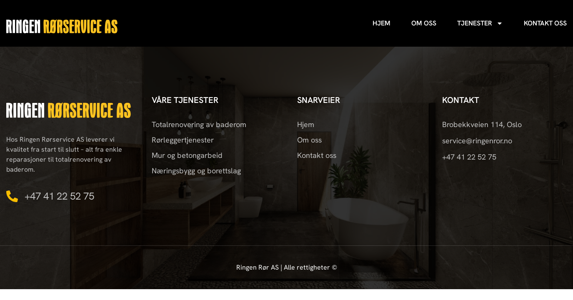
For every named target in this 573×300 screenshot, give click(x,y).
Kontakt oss (545, 23)
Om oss (423, 23)
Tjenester (480, 23)
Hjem (381, 23)
